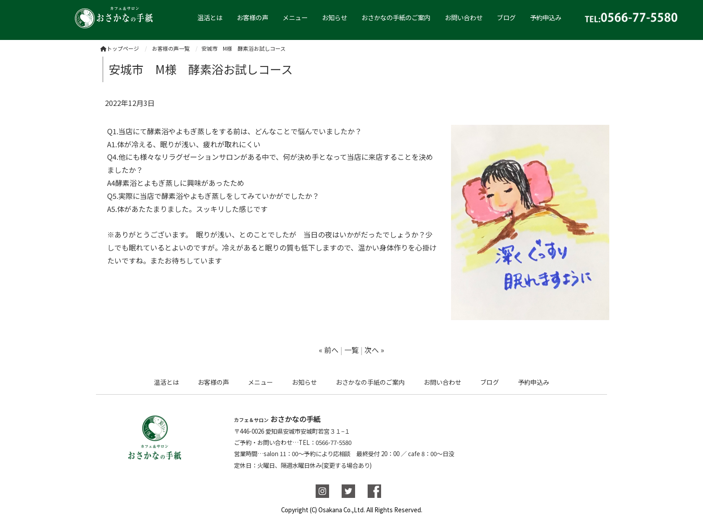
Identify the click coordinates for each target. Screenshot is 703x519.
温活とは (166, 382)
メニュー (295, 17)
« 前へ (328, 349)
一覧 (351, 349)
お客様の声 (252, 17)
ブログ (506, 17)
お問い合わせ (463, 17)
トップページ (119, 48)
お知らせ (334, 17)
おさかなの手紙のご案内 (395, 17)
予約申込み (545, 17)
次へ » (374, 349)
